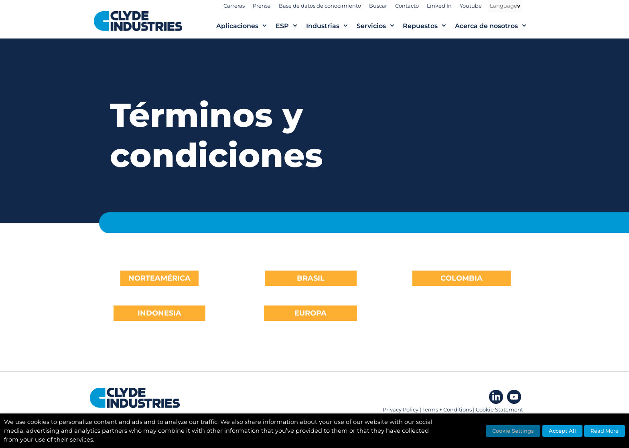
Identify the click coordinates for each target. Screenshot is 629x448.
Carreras (234, 5)
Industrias (331, 26)
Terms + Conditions (447, 409)
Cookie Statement (499, 409)
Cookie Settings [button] (513, 431)
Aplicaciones (246, 26)
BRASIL (311, 278)
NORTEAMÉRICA (159, 278)
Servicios (380, 26)
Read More (604, 431)
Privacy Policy (400, 409)
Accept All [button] (562, 431)
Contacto (407, 5)
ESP (291, 26)
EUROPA (310, 313)
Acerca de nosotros (495, 26)
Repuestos (429, 26)
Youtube (471, 5)
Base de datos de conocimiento (320, 5)
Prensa (262, 5)
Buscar (378, 5)
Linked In (439, 5)
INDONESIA (159, 313)
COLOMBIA (461, 278)
